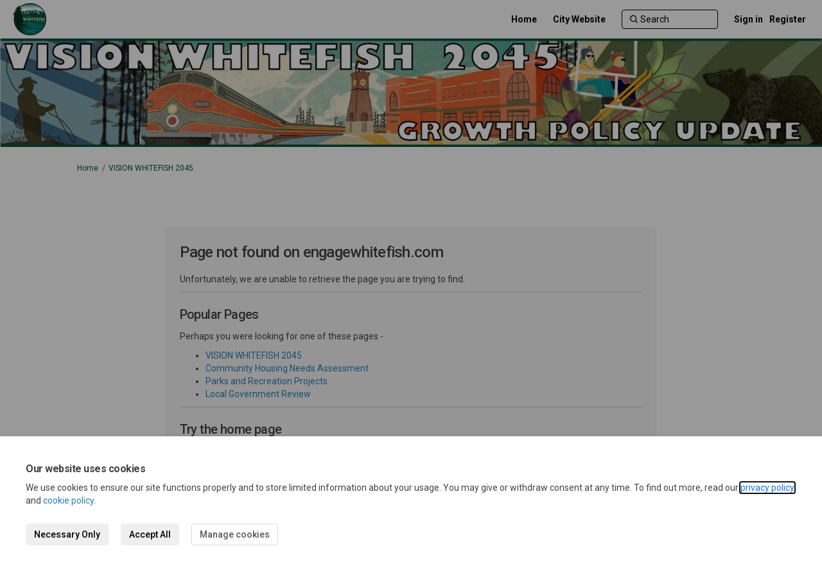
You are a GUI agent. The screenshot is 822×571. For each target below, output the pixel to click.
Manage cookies (235, 534)
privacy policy (767, 487)
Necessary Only (67, 534)
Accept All (150, 534)
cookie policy (68, 500)
